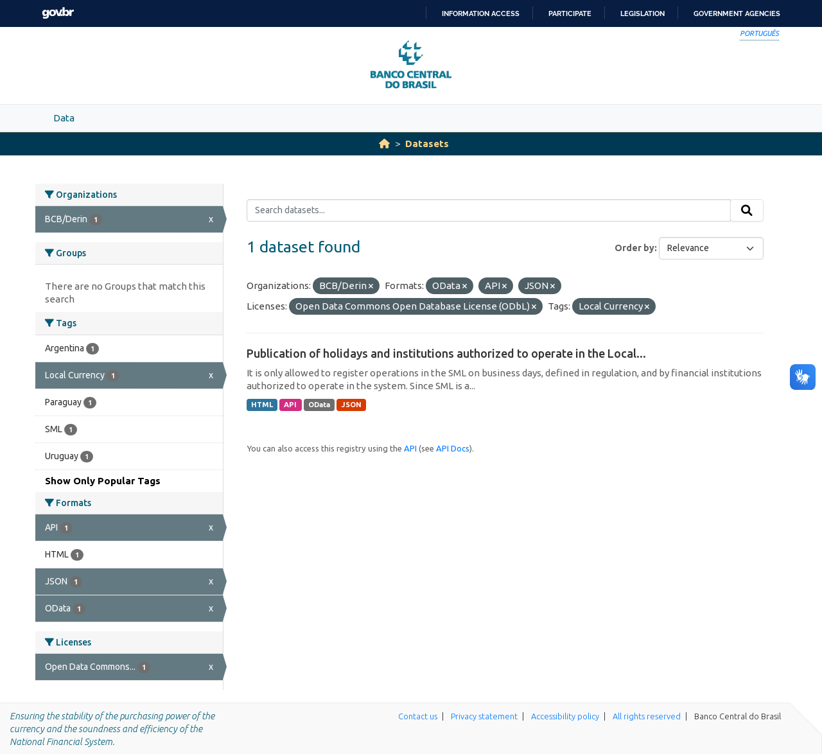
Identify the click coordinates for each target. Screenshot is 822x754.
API (290, 404)
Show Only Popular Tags (103, 480)
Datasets (427, 143)
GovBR (58, 13)
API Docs (452, 448)
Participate (569, 13)
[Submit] (747, 210)
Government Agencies (737, 13)
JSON (352, 404)
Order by (634, 248)
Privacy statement (484, 716)
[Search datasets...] (489, 210)
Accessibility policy (565, 716)
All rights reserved (647, 716)
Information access (481, 13)
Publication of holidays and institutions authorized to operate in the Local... (446, 353)
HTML (262, 404)
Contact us (417, 716)
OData (319, 404)
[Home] (384, 143)
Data (63, 117)
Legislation (642, 13)
